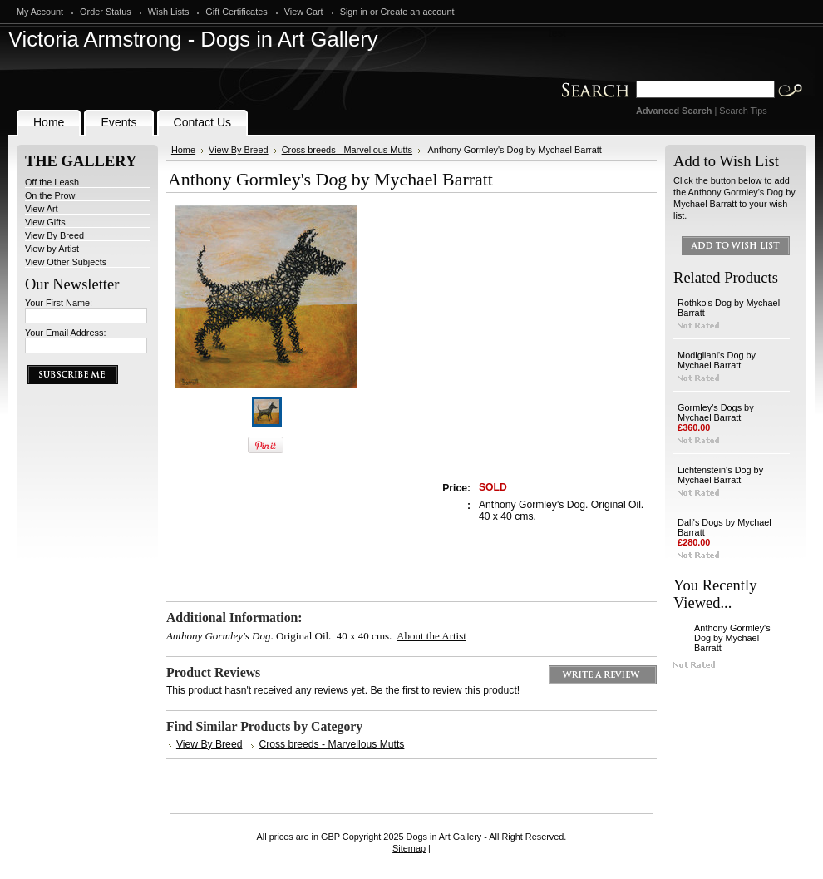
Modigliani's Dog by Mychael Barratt (717, 360)
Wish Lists (169, 12)
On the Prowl (51, 195)
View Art (41, 209)
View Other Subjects (65, 262)
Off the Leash (52, 182)
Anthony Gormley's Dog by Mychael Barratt (732, 638)
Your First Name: (58, 303)
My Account (40, 12)
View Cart (303, 12)
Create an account (418, 12)
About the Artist (431, 636)
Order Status (105, 12)
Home (183, 150)
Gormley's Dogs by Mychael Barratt (716, 412)
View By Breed (54, 235)
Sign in (353, 12)
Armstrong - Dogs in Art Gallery (193, 39)
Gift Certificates (236, 12)
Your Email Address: (65, 333)
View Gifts (45, 222)
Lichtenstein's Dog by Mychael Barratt (720, 475)
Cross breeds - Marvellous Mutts (347, 150)
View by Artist (52, 249)
